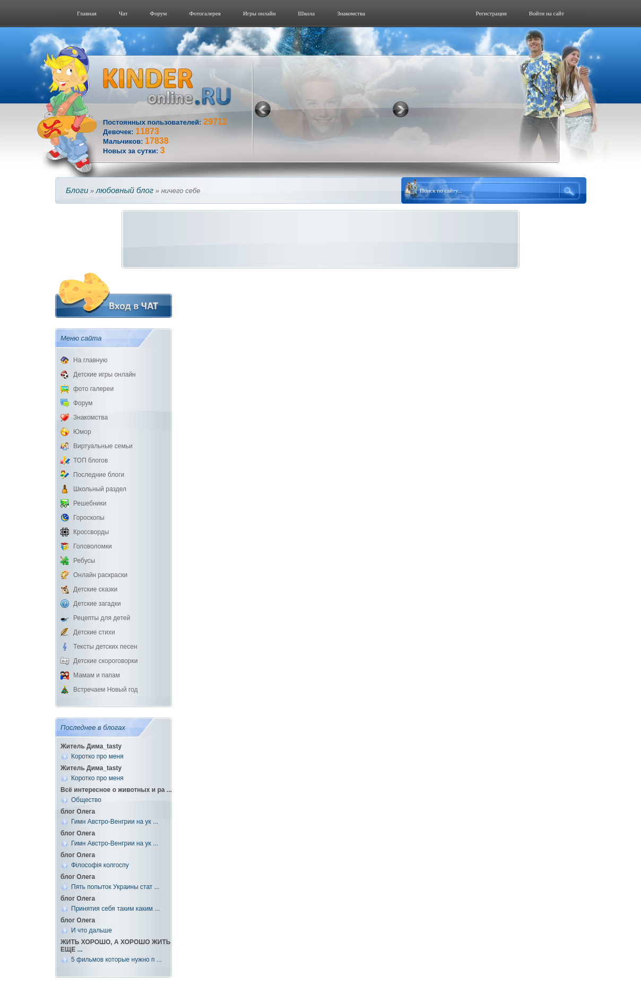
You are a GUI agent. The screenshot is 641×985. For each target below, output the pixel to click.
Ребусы (84, 560)
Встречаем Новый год (105, 689)
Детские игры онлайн (104, 374)
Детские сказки (95, 589)
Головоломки (92, 546)
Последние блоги (98, 474)
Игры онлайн (259, 13)
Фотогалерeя (205, 13)
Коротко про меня (97, 756)
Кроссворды (91, 532)
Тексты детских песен (105, 646)
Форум (158, 13)
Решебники (89, 503)
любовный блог (124, 190)
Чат (123, 13)
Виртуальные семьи (103, 446)
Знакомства (351, 13)
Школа (306, 13)
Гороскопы (89, 517)
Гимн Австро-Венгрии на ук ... (114, 821)
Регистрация (490, 13)
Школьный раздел (99, 489)
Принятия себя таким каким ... (115, 908)
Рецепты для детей (101, 618)
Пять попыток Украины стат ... (115, 887)
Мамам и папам (96, 675)
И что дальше (91, 930)
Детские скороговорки (105, 661)
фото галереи (93, 389)
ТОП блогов (90, 460)
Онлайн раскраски (100, 575)
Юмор (82, 431)
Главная (87, 13)
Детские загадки (97, 603)
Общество (86, 800)
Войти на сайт (546, 13)
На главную (90, 360)
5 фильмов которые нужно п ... (116, 959)
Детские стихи (94, 632)
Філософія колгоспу (100, 865)
